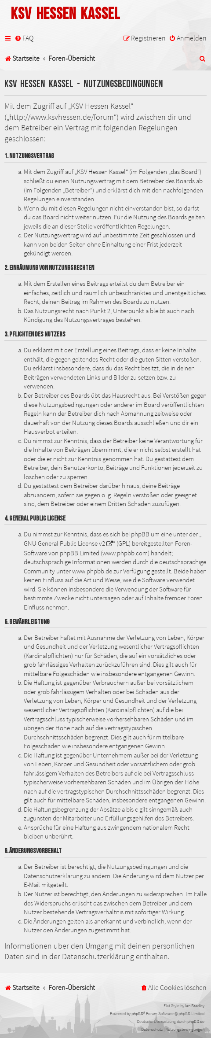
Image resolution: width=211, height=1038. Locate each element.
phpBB (137, 1013)
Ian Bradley (194, 1005)
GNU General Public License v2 (64, 543)
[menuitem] (24, 38)
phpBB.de (195, 1021)
